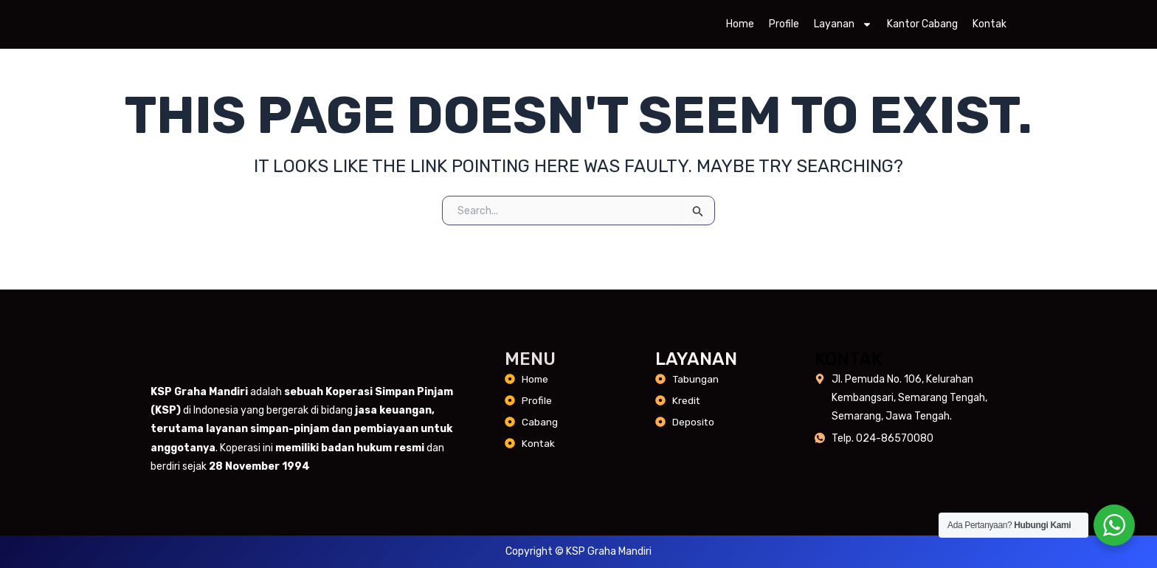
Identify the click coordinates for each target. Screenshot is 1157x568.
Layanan (843, 28)
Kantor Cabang (922, 28)
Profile (784, 28)
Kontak (989, 28)
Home (740, 28)
